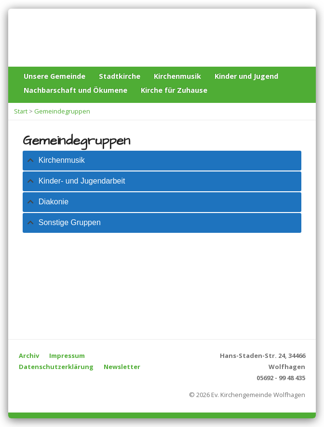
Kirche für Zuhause (174, 90)
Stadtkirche (119, 76)
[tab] (162, 161)
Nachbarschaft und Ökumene (75, 90)
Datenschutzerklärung (56, 366)
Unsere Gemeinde (54, 76)
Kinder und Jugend (246, 76)
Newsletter (122, 366)
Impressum (67, 355)
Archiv (29, 355)
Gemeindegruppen (62, 111)
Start (20, 111)
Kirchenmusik (177, 76)
